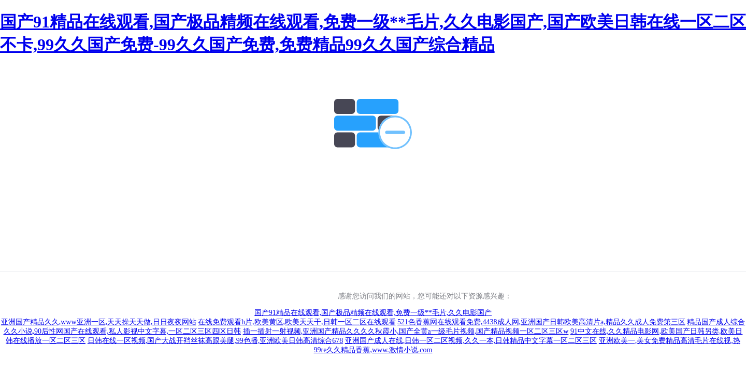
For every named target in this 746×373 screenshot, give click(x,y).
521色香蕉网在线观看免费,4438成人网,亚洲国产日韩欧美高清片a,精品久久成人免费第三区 (541, 322)
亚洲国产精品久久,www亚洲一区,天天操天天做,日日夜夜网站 (98, 322)
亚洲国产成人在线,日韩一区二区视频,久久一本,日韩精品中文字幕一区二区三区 (471, 341)
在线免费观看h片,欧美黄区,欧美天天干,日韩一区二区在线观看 (297, 322)
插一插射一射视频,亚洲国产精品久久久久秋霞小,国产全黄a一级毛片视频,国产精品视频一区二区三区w (406, 331)
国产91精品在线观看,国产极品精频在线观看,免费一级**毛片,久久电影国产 (373, 313)
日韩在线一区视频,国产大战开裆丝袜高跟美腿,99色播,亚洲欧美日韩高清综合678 (215, 341)
